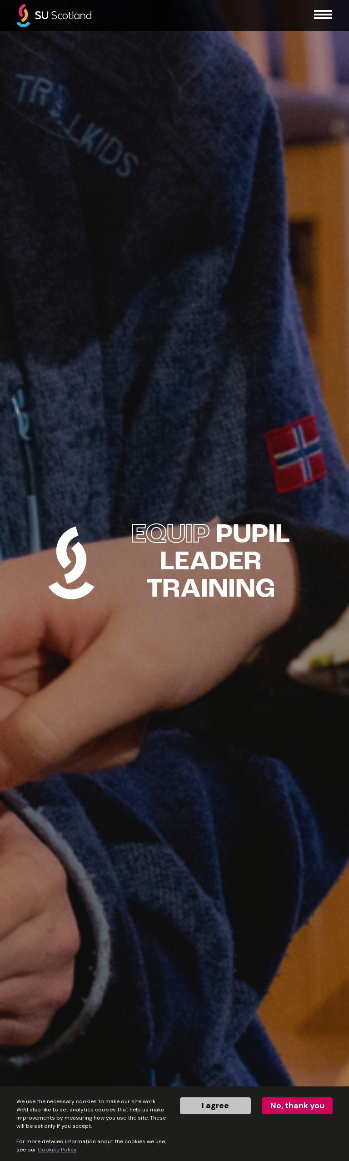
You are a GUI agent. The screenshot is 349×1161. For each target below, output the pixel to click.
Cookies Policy (57, 1149)
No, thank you (297, 1105)
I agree (215, 1105)
